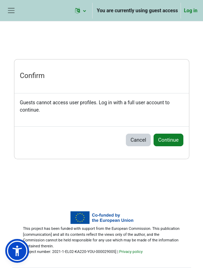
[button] (80, 10)
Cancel (138, 140)
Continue (168, 140)
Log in (190, 10)
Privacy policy (131, 251)
